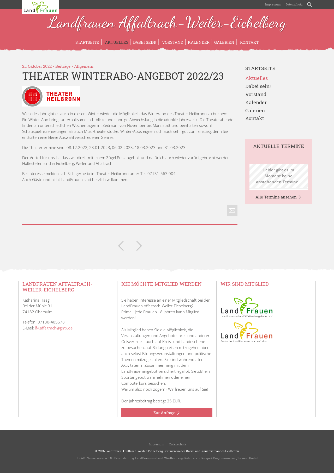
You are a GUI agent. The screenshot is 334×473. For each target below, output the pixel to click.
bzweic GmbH (248, 458)
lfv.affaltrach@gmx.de (54, 328)
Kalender (199, 42)
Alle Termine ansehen (278, 197)
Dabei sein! (144, 42)
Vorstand (172, 42)
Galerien (224, 42)
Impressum (272, 4)
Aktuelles (116, 42)
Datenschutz (294, 4)
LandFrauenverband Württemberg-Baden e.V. (166, 458)
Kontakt (249, 42)
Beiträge (62, 66)
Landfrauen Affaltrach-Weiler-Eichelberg (167, 23)
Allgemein (83, 66)
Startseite (87, 42)
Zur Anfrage (166, 413)
